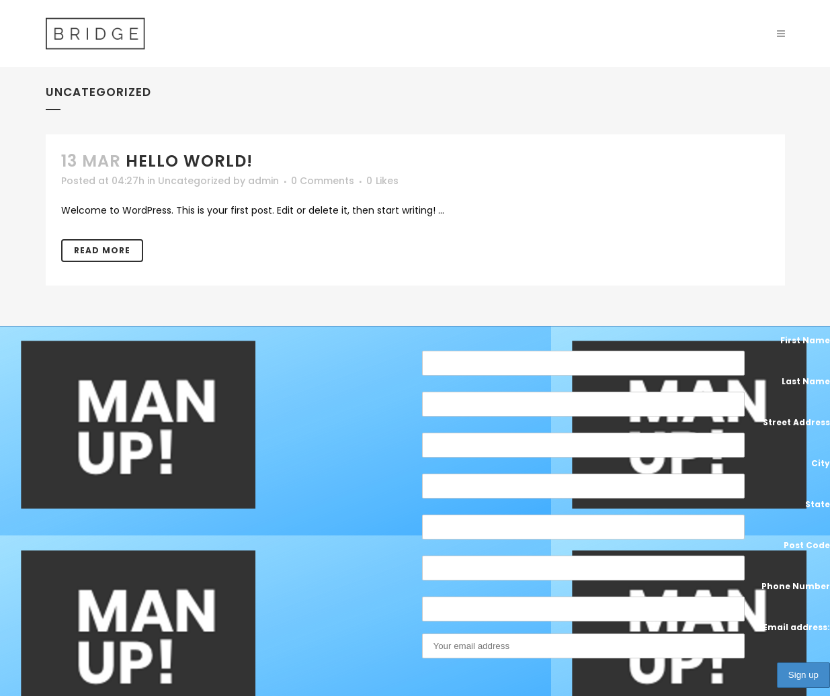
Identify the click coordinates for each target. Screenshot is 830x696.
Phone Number (795, 586)
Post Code (807, 545)
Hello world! (189, 161)
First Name (805, 340)
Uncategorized (194, 180)
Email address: (626, 639)
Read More (102, 250)
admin (263, 180)
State (817, 504)
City (820, 463)
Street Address (796, 422)
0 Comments (322, 180)
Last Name (806, 381)
